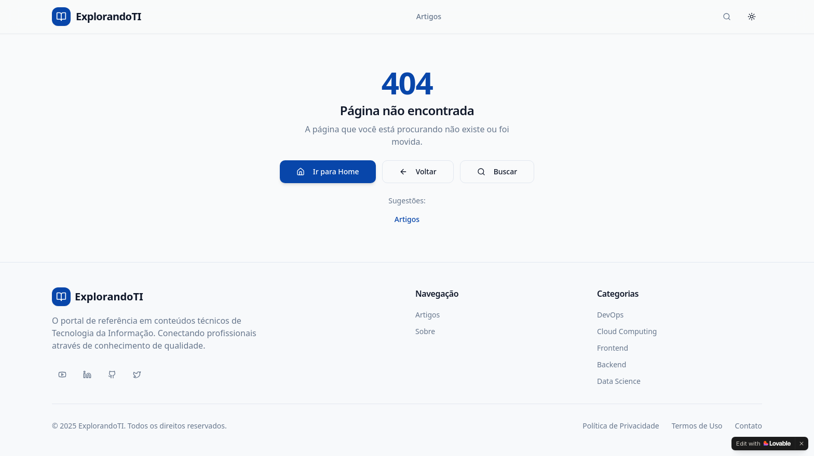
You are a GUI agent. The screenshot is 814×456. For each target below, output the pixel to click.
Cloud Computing (627, 331)
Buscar (497, 171)
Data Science (619, 381)
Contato (748, 426)
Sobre (425, 331)
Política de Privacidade (620, 426)
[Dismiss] (801, 443)
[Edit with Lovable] (763, 443)
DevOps (610, 315)
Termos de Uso (697, 426)
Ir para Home (327, 171)
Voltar (418, 171)
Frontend (612, 348)
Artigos (428, 16)
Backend (611, 364)
